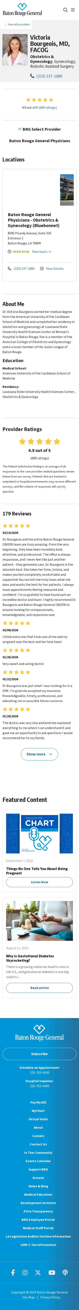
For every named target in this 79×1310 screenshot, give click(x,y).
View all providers (19, 24)
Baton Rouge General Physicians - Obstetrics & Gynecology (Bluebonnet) (33, 220)
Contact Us (38, 1144)
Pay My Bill (38, 1102)
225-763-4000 (39, 1086)
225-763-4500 (39, 1072)
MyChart (38, 1111)
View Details (52, 268)
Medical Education (38, 1194)
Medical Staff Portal (38, 1228)
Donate (38, 1178)
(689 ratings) (47, 107)
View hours (42, 251)
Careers (38, 1136)
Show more (40, 754)
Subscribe (39, 1054)
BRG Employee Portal (38, 1219)
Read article (39, 948)
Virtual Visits (38, 1119)
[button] (73, 10)
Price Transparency (38, 1211)
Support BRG (38, 1169)
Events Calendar (38, 1161)
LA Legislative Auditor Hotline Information (38, 1236)
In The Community (38, 1152)
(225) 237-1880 (46, 76)
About (38, 1127)
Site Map (28, 1297)
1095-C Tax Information (38, 1245)
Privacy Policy (50, 1297)
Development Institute (38, 1203)
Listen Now (39, 851)
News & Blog (38, 1186)
